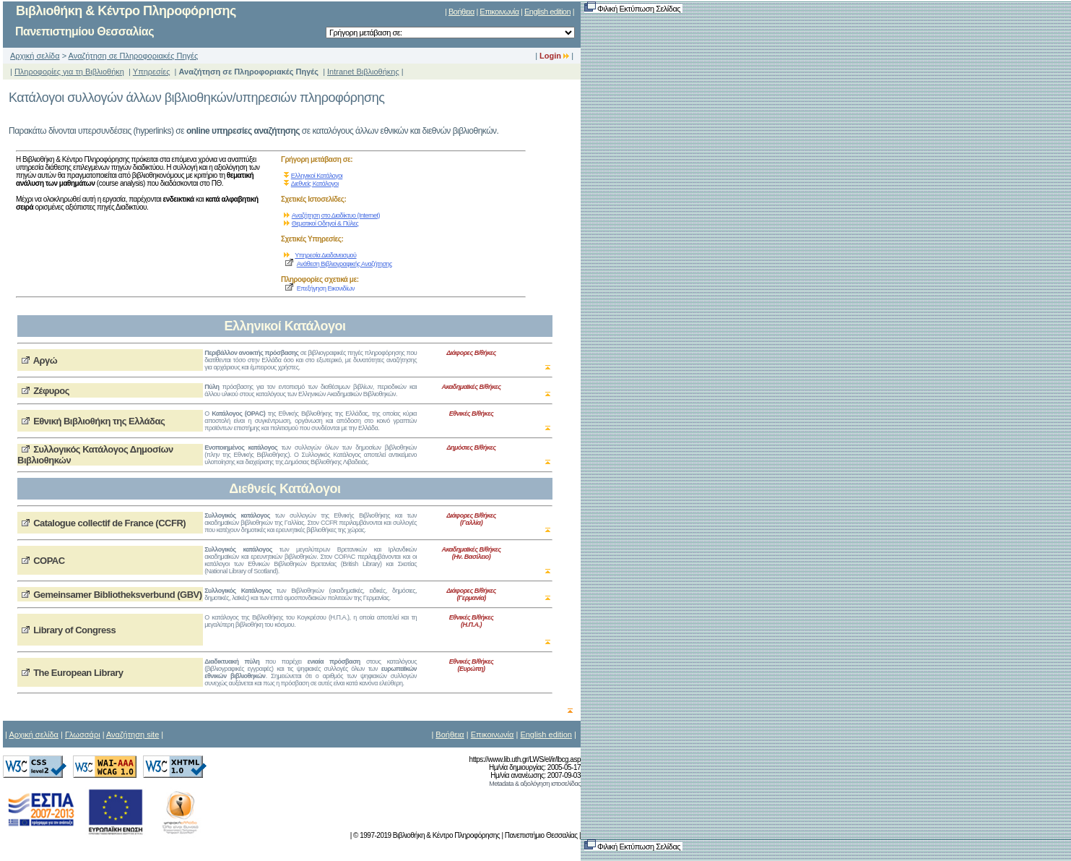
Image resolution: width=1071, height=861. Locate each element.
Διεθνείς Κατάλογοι (315, 183)
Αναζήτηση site (132, 734)
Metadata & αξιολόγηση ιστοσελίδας (535, 783)
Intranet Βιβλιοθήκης (363, 71)
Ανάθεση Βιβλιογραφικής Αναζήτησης (344, 263)
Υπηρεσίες (151, 71)
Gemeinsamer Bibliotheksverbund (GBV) (117, 594)
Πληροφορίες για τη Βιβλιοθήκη (69, 71)
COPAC (48, 560)
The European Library (78, 672)
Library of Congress (74, 630)
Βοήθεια (461, 11)
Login (554, 55)
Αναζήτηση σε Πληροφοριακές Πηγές (134, 55)
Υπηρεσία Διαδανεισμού (325, 255)
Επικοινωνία (499, 11)
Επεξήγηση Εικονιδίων (326, 288)
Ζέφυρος (51, 390)
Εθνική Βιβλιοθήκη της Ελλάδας (99, 421)
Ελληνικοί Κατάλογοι (317, 175)
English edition (547, 11)
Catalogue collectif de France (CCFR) (109, 523)
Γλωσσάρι (82, 734)
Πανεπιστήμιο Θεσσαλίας (541, 835)
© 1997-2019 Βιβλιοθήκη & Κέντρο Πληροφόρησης (426, 835)
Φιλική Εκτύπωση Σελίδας (633, 8)
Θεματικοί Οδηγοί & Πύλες (325, 223)
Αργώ (45, 360)
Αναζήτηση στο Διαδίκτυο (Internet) (336, 215)
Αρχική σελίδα (35, 55)
